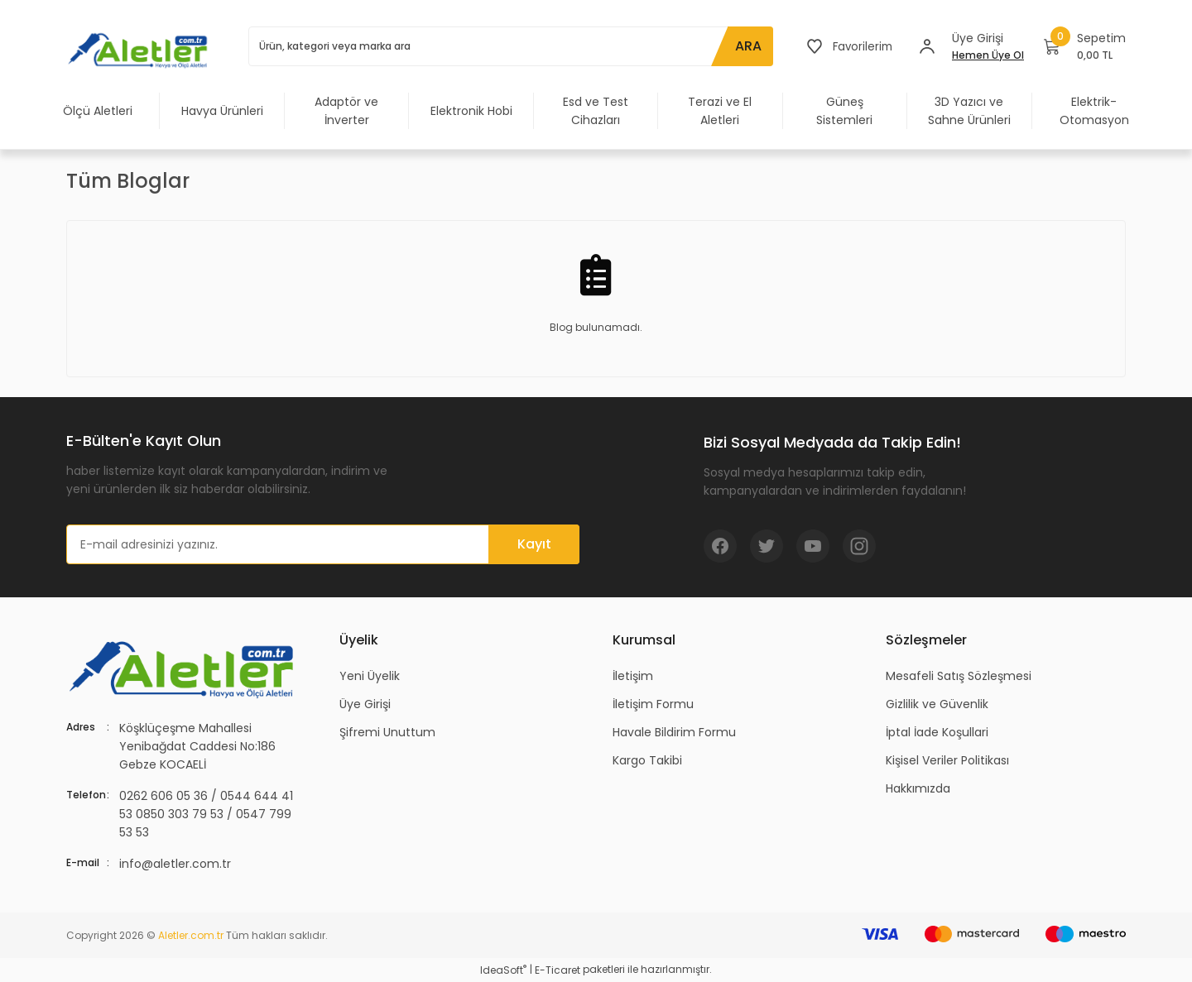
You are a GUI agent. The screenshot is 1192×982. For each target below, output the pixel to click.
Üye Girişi (365, 704)
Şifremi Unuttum (387, 732)
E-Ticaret (557, 970)
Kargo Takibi (647, 760)
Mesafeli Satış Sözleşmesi (958, 676)
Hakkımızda (918, 788)
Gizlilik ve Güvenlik (937, 704)
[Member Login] (927, 46)
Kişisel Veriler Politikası (947, 760)
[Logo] (140, 49)
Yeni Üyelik (369, 676)
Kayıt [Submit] (534, 543)
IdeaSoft (503, 970)
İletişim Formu (653, 704)
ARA (745, 45)
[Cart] (1085, 46)
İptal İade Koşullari (937, 732)
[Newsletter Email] (322, 544)
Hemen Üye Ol (988, 55)
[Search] (509, 46)
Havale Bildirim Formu (674, 732)
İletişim (633, 676)
